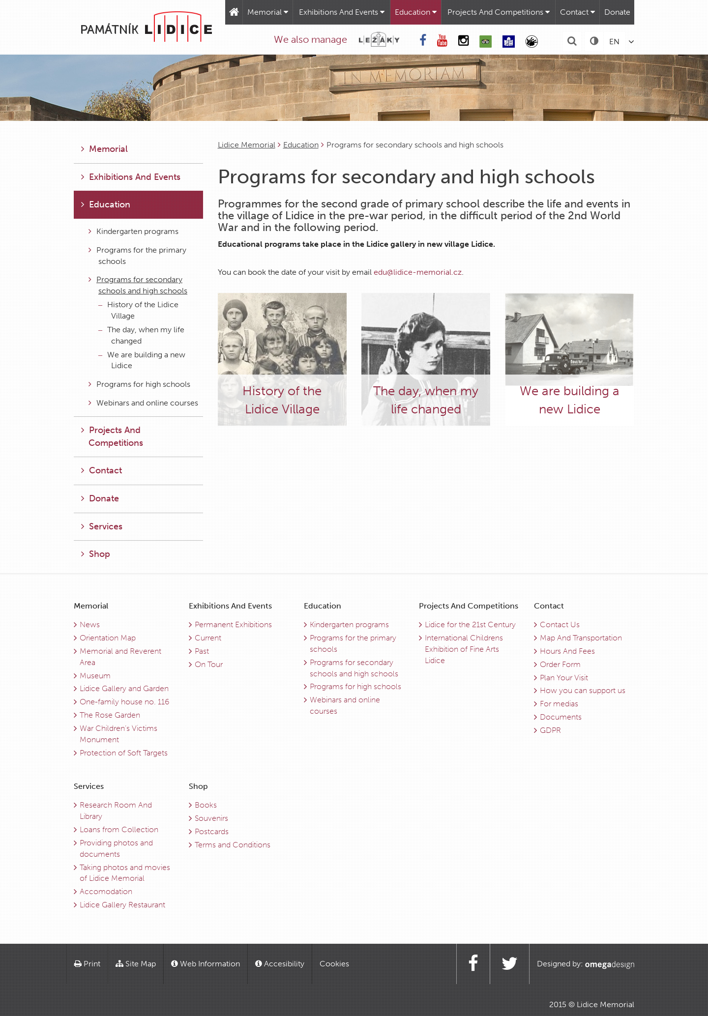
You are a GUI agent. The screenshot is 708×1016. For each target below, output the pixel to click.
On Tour (209, 664)
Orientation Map (108, 637)
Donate (617, 12)
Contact (577, 12)
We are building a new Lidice (141, 360)
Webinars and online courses (143, 402)
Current (208, 637)
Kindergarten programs (133, 231)
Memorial (267, 12)
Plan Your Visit (564, 677)
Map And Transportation (581, 637)
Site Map (136, 963)
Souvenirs (211, 818)
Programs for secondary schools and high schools (137, 285)
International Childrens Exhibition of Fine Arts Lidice (464, 649)
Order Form (560, 664)
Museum (95, 675)
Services (101, 526)
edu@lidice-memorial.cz (418, 272)
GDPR (550, 730)
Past (202, 651)
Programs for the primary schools (137, 255)
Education (416, 12)
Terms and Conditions (232, 844)
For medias (559, 703)
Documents (561, 717)
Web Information (205, 963)
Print (87, 963)
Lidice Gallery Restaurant (122, 904)
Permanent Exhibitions (233, 624)
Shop (95, 554)
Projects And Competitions (498, 12)
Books (206, 805)
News (90, 624)
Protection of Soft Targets (124, 752)
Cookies (334, 963)
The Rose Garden (110, 715)
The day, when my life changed (141, 335)
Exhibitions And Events (341, 12)
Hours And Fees (567, 651)
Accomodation (106, 891)
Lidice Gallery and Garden (124, 688)
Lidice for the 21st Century (470, 624)
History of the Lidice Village (138, 310)
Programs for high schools (139, 384)
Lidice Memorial (246, 144)
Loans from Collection (119, 829)
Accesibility (279, 963)
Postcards (212, 831)
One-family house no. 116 (124, 701)
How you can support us (582, 690)
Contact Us (560, 624)
